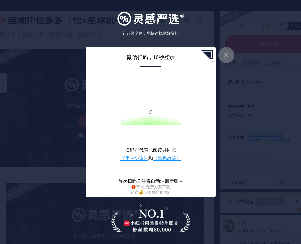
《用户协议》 (134, 158)
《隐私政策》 (167, 158)
